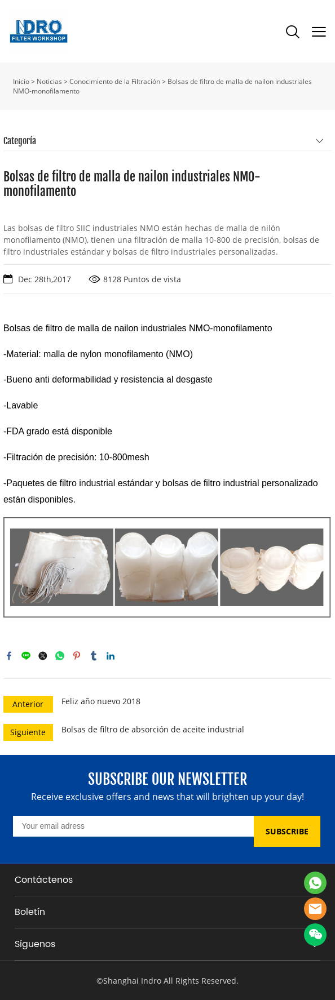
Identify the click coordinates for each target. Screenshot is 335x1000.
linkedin (110, 655)
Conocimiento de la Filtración (114, 81)
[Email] (133, 826)
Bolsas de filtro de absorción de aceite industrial (152, 729)
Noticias (49, 81)
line (26, 655)
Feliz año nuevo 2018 (100, 701)
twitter (43, 655)
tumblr (93, 655)
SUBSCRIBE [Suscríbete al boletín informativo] (287, 831)
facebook (9, 655)
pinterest (76, 655)
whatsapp (59, 655)
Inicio (21, 81)
